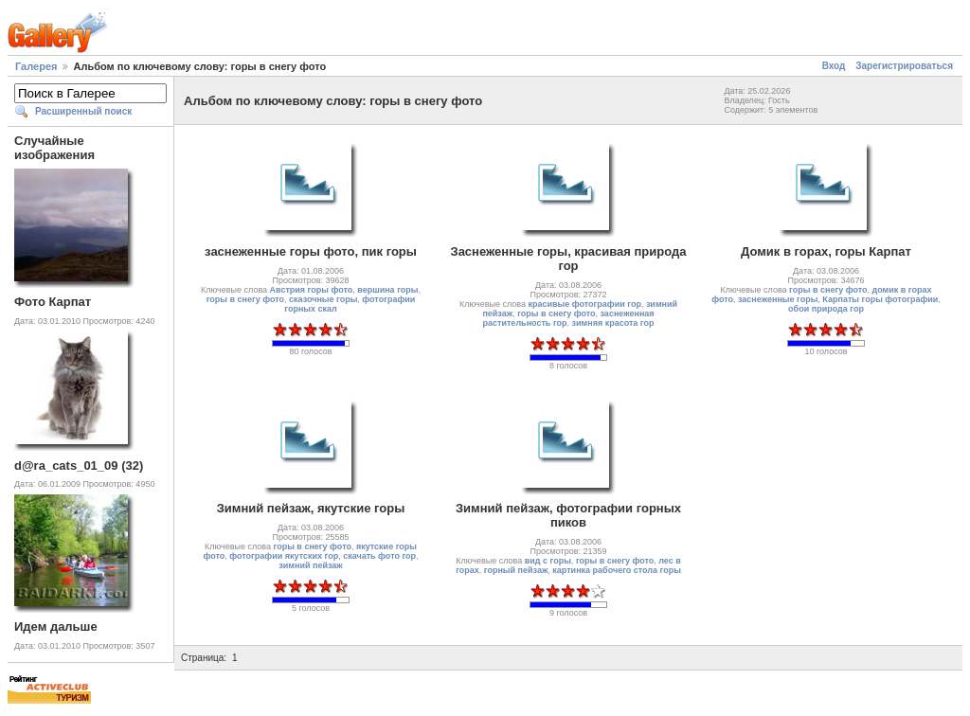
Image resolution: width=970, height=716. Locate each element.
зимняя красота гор (613, 323)
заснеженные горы (777, 299)
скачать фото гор (379, 556)
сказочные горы (323, 299)
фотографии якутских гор (283, 556)
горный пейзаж (516, 570)
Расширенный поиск (83, 111)
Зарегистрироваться (904, 66)
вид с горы (548, 560)
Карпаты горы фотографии (880, 299)
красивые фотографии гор (584, 304)
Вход (834, 66)
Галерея (36, 66)
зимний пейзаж (310, 565)
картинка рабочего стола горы (616, 570)
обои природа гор (826, 308)
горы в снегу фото (245, 299)
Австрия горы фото (311, 290)
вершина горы (387, 290)
